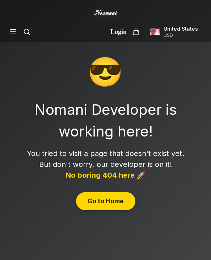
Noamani (105, 13)
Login (118, 31)
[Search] (26, 31)
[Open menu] (13, 31)
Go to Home (106, 201)
